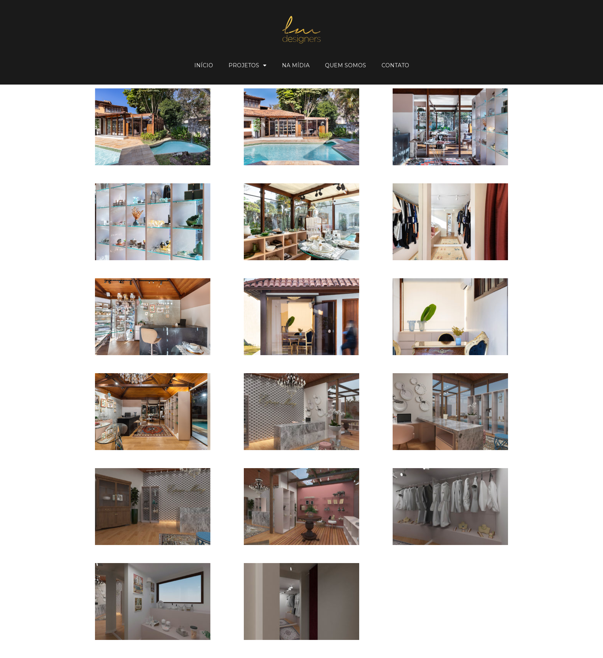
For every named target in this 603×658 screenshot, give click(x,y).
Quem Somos (345, 65)
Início (203, 65)
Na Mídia (296, 65)
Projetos (247, 65)
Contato (395, 65)
